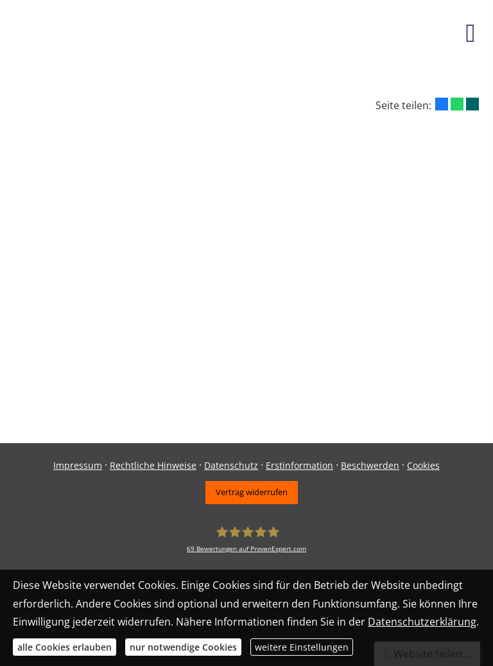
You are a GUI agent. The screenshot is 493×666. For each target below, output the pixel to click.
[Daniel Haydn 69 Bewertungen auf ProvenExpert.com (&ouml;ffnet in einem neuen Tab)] (246, 539)
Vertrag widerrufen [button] (252, 492)
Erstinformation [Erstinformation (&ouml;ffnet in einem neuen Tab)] (299, 465)
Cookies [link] (423, 465)
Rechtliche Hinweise (153, 465)
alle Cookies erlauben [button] (64, 647)
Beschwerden (370, 465)
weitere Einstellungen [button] (302, 647)
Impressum (77, 465)
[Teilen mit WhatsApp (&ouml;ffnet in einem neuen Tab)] (457, 104)
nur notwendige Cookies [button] (183, 647)
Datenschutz (231, 465)
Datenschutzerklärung (422, 622)
